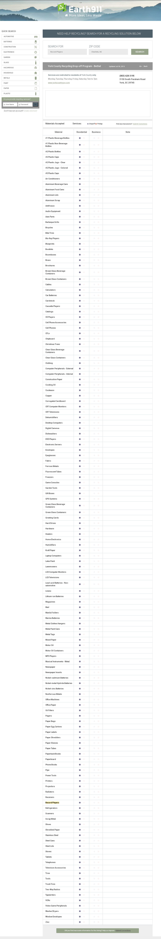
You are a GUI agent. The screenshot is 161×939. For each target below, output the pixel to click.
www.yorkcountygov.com (59, 83)
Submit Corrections (140, 124)
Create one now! (30, 111)
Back (145, 66)
